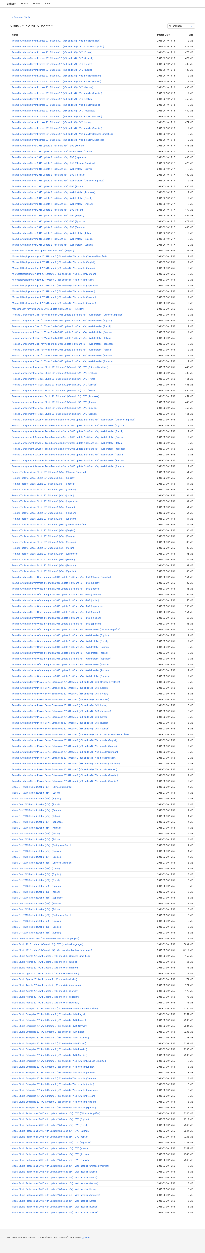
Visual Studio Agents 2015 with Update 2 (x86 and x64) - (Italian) (44, 979)
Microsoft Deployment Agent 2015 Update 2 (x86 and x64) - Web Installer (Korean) (53, 291)
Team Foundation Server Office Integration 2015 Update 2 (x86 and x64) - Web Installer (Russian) (60, 670)
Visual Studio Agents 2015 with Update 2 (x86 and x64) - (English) (45, 962)
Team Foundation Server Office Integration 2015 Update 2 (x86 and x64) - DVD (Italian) (55, 600)
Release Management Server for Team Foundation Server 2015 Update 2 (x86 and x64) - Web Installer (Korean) (68, 454)
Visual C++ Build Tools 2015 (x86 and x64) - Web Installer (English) (45, 938)
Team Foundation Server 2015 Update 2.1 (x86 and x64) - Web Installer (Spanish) (52, 244)
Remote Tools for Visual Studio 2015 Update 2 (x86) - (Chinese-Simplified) (49, 524)
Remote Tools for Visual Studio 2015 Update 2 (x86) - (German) (44, 542)
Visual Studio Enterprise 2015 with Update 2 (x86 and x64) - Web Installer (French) (53, 1072)
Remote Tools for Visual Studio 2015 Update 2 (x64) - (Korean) (43, 507)
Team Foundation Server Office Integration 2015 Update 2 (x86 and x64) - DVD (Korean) (56, 612)
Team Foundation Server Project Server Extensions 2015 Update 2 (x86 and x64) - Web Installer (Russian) (65, 775)
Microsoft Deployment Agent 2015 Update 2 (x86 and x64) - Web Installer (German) (54, 274)
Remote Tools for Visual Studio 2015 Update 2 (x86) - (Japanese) (45, 553)
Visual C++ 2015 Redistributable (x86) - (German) (37, 886)
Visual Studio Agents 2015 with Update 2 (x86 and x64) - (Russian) (45, 996)
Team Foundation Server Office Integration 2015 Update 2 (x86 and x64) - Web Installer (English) (60, 635)
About (47, 3)
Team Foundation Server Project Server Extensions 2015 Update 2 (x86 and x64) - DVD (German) (60, 699)
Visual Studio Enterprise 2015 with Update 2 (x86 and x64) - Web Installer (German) (54, 1078)
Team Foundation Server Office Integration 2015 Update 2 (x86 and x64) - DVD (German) (56, 594)
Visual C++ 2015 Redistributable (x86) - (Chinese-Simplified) (42, 862)
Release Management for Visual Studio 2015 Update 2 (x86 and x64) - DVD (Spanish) (54, 414)
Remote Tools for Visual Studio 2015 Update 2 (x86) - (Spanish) (44, 571)
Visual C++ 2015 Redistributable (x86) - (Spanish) (37, 927)
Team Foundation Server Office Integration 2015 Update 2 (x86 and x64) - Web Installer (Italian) (60, 653)
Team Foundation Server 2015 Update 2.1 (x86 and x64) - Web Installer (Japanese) (53, 192)
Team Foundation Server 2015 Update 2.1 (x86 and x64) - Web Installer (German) (52, 169)
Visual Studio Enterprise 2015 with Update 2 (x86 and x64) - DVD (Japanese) (50, 1037)
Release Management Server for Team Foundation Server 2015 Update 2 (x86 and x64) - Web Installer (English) (68, 425)
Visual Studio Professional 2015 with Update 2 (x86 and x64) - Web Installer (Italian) (54, 1189)
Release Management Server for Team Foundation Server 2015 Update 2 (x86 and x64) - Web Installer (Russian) (68, 460)
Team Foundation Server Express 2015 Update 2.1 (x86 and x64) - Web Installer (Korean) (56, 81)
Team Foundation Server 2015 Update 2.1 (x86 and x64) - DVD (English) (48, 215)
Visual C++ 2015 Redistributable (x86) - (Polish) (36, 909)
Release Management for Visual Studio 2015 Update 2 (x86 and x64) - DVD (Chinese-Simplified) (60, 367)
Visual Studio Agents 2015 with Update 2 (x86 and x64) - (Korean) (45, 991)
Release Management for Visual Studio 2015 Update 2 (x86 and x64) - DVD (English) (54, 373)
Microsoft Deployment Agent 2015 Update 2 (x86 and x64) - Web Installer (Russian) (54, 297)
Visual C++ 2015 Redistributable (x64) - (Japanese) (37, 822)
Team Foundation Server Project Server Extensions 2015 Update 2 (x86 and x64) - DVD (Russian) (60, 722)
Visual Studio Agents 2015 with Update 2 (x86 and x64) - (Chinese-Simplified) (51, 956)
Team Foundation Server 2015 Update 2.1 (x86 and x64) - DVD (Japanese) (49, 157)
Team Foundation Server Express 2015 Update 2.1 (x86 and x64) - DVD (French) (52, 64)
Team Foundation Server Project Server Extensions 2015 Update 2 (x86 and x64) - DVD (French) (60, 693)
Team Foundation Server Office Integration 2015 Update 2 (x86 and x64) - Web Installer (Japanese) (61, 658)
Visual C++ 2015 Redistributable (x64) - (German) (37, 810)
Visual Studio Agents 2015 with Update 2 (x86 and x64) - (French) (45, 967)
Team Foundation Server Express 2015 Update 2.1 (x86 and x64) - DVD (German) (52, 87)
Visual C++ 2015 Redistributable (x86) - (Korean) (36, 903)
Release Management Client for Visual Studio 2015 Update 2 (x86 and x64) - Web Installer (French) (61, 326)
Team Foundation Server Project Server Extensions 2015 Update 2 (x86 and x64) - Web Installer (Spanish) (65, 781)
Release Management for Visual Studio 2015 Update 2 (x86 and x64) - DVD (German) (54, 384)
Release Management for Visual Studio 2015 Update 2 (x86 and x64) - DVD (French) (54, 379)
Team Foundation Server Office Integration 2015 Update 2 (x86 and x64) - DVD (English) (56, 583)
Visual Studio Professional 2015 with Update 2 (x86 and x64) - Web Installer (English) (55, 1171)
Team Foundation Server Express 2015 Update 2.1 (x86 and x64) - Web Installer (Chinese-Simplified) (62, 134)
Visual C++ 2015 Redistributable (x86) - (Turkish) (36, 932)
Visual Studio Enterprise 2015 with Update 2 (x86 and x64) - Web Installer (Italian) (53, 1084)
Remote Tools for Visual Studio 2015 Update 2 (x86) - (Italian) (43, 548)
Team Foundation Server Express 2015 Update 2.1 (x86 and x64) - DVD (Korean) (52, 52)
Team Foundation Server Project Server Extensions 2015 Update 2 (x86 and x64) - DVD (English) (60, 688)
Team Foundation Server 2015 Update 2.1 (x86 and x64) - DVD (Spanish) (48, 221)
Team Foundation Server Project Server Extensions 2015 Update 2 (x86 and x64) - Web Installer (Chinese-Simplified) (70, 734)
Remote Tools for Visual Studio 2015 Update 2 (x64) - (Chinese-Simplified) (49, 472)
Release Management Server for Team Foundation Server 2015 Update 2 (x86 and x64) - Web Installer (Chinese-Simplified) (73, 419)
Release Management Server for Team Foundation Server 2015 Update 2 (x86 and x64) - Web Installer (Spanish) (68, 466)
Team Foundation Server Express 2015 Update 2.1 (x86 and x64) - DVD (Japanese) (53, 110)
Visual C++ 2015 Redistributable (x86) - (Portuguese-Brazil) (41, 915)
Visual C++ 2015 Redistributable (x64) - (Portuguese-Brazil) (41, 845)
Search (36, 3)
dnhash (11, 3)
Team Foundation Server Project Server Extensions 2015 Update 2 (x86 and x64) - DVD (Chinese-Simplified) (66, 682)
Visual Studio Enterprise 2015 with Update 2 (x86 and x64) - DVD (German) (49, 1026)
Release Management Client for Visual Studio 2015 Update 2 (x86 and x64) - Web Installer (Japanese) (63, 344)
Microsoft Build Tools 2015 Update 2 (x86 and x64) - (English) (43, 250)
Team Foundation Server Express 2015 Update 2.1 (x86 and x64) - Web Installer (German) (57, 116)
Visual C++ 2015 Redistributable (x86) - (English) (36, 874)
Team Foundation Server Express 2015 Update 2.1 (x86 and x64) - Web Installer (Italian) (56, 40)
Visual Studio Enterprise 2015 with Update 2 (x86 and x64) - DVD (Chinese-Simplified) (55, 1008)
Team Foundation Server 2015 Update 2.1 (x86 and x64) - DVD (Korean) (48, 145)
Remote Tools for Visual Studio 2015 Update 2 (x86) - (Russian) (44, 565)
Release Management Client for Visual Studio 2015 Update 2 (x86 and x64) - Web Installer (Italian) (61, 338)
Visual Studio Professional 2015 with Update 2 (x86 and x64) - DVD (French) (50, 1125)
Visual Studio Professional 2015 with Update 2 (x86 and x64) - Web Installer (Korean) (54, 1201)
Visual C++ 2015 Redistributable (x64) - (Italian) (36, 816)
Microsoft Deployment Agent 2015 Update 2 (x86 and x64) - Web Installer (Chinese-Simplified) (59, 256)
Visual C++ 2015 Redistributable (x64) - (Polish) (36, 833)
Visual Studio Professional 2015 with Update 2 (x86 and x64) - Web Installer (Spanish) (55, 1212)
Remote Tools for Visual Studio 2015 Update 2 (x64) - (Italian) (43, 495)
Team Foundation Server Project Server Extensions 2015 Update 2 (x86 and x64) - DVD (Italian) (59, 705)
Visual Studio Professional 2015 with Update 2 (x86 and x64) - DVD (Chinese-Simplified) (56, 1113)
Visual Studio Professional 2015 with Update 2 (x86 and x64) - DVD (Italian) (50, 1136)
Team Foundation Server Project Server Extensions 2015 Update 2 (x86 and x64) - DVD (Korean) (60, 717)
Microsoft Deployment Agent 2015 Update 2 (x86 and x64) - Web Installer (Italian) (53, 279)
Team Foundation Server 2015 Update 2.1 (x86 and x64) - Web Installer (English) (52, 204)
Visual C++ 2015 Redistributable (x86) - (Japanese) (37, 897)
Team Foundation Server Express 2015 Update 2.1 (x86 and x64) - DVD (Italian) (51, 122)
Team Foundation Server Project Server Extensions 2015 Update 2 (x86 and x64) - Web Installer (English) (64, 740)
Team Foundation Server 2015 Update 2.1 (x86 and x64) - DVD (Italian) (47, 209)
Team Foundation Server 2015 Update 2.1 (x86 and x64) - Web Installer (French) (52, 198)
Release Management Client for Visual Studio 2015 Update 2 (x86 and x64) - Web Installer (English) (62, 320)
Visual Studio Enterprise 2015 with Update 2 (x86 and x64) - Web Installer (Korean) (53, 1096)
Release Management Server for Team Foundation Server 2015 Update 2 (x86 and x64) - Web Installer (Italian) (67, 443)
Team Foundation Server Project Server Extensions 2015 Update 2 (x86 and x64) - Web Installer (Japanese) (66, 763)
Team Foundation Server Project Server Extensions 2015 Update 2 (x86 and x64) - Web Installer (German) (65, 752)
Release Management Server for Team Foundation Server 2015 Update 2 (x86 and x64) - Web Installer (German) (68, 437)
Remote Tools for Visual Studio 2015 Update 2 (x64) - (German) (44, 489)
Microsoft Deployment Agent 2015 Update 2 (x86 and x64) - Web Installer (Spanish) (54, 303)
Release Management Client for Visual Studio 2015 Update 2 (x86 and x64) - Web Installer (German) (62, 332)
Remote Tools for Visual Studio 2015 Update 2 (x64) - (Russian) (44, 513)
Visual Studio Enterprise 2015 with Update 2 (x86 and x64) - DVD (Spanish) (49, 1055)
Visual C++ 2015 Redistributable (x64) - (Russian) (37, 851)
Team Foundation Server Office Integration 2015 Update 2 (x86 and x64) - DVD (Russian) (56, 618)
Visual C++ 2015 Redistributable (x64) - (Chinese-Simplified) (42, 787)
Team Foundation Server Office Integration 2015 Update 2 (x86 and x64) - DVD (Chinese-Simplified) (61, 577)
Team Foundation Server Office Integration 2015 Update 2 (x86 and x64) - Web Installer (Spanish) (60, 676)
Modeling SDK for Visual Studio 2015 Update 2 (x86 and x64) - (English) (48, 309)
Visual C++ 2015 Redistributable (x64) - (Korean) (36, 827)
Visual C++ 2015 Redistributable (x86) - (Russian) (37, 921)
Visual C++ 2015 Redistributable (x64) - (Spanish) (37, 857)
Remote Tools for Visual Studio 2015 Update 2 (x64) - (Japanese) (45, 501)
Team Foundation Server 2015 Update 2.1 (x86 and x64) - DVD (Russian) (48, 174)
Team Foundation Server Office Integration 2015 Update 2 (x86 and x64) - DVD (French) (56, 588)
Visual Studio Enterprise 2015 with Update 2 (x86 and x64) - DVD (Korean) (49, 1043)
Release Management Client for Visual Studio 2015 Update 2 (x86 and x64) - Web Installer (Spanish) (62, 361)
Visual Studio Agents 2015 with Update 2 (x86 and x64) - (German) (45, 973)
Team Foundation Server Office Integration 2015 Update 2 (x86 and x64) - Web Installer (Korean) (60, 664)
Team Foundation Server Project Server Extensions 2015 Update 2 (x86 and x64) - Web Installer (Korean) (64, 769)
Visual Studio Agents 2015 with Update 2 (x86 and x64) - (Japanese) (46, 985)
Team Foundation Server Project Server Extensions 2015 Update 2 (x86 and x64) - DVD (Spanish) (60, 728)
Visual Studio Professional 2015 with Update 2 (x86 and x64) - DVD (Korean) (50, 1148)
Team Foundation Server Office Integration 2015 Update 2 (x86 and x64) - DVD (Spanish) (56, 623)
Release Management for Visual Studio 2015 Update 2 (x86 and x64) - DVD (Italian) (54, 390)
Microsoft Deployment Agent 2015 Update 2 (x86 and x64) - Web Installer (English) (53, 262)
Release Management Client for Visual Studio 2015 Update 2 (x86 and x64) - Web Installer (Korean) (62, 349)
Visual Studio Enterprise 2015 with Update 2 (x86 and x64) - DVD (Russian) (49, 1049)
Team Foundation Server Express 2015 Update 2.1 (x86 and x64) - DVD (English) (52, 99)
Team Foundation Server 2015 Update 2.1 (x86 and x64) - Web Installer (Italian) (52, 233)
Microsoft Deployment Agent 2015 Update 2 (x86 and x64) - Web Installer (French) (53, 268)
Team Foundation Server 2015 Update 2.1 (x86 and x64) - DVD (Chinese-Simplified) (53, 163)
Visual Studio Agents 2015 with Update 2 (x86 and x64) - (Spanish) (45, 1002)
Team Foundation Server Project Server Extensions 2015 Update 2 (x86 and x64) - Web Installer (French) (64, 746)
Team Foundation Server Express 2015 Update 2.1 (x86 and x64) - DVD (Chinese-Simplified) (58, 46)
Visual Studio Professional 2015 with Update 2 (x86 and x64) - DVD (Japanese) (51, 1142)
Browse (24, 3)
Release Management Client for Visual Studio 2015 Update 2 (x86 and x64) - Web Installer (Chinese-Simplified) (67, 314)
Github (86, 1237)
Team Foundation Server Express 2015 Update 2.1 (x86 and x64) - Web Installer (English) (56, 105)
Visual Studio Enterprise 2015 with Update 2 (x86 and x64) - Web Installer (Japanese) (55, 1090)
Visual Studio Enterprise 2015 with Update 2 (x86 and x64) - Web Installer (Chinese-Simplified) (59, 1061)
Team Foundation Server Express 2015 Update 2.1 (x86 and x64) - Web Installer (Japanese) (58, 139)
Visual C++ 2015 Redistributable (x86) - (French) (36, 880)
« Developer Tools (21, 17)
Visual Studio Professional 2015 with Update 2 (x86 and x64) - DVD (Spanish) (51, 1160)
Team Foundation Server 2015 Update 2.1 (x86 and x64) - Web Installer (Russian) (52, 239)
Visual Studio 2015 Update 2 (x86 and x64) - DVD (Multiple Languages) (47, 944)
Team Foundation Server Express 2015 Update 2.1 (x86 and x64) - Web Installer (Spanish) (57, 128)
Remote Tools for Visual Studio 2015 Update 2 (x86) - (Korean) (43, 559)
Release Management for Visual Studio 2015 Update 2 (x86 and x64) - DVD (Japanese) (55, 396)
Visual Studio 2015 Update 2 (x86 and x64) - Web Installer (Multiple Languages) (52, 950)
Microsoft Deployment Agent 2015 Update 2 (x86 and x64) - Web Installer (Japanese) (55, 285)
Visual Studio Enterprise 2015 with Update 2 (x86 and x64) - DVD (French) (49, 1020)
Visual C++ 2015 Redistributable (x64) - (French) (36, 804)
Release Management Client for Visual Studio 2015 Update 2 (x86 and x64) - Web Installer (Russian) (62, 355)
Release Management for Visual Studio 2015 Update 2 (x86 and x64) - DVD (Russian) (54, 408)
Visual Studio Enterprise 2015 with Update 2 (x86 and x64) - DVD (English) (49, 1014)
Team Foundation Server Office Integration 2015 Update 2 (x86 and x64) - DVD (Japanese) (57, 606)
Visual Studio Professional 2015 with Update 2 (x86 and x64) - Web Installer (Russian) (55, 1206)
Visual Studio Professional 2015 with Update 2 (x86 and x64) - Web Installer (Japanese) (56, 1195)
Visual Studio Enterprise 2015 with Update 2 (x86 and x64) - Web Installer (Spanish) (54, 1107)
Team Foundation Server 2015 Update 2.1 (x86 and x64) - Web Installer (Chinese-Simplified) (58, 180)
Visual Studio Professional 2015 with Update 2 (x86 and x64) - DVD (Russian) (51, 1154)
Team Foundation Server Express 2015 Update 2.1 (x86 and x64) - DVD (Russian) (52, 70)
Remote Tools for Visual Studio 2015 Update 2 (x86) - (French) (43, 536)
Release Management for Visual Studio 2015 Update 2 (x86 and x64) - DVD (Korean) (54, 402)
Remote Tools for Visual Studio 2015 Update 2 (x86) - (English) (43, 530)
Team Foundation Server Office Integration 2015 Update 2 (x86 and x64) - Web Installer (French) (60, 641)
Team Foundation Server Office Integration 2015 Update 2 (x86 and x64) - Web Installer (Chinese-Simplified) (66, 629)
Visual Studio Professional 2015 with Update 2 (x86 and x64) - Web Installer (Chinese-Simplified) (60, 1166)
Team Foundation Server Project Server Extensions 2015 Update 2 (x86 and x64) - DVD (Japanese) (61, 711)
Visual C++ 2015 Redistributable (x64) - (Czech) (36, 792)
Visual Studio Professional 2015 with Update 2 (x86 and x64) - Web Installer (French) (54, 1177)
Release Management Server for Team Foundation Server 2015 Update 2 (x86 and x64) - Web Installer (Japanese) (69, 448)
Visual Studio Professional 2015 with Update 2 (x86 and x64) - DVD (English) (50, 1119)
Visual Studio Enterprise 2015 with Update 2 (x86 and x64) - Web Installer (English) (53, 1066)
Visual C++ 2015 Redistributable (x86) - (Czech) (36, 868)
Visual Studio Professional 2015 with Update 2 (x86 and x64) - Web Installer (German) (55, 1183)
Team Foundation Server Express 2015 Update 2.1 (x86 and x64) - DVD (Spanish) (52, 58)
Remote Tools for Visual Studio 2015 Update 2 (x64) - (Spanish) (44, 518)
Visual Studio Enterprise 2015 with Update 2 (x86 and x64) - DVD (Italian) (48, 1031)
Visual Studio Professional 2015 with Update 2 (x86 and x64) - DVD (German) (50, 1131)
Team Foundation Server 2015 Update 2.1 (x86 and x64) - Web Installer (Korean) (52, 151)
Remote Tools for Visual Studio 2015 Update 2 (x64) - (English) (43, 478)
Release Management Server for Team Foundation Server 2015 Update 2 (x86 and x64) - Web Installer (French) (67, 431)
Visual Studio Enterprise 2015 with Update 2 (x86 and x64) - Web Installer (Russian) (54, 1101)
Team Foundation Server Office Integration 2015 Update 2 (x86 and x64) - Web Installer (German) (60, 647)
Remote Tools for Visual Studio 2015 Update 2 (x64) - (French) (43, 483)
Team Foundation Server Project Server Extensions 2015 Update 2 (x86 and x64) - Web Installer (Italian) (64, 757)
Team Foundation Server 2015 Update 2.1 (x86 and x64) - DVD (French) (47, 186)
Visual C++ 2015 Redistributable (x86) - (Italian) (36, 892)
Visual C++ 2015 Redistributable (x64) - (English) (36, 798)
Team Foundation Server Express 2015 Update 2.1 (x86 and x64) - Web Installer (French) (56, 75)
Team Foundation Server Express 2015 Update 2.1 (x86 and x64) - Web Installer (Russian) (57, 93)
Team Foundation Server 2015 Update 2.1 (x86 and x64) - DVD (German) (48, 227)
